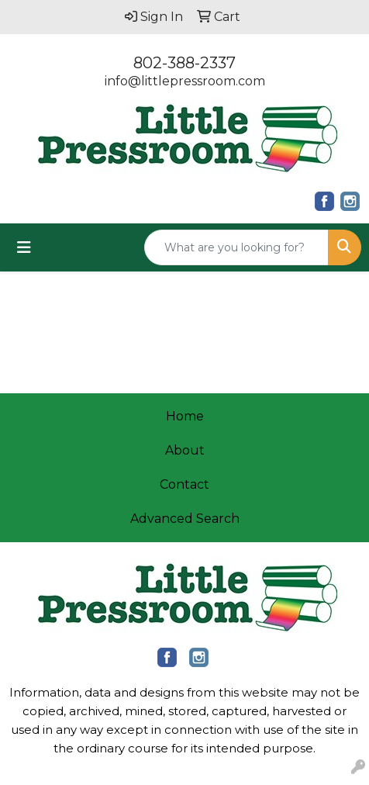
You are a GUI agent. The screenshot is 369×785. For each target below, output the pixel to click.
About (185, 450)
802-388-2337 (184, 63)
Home (185, 416)
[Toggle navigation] (24, 247)
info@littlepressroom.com (185, 81)
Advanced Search (185, 518)
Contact (184, 484)
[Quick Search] (236, 247)
